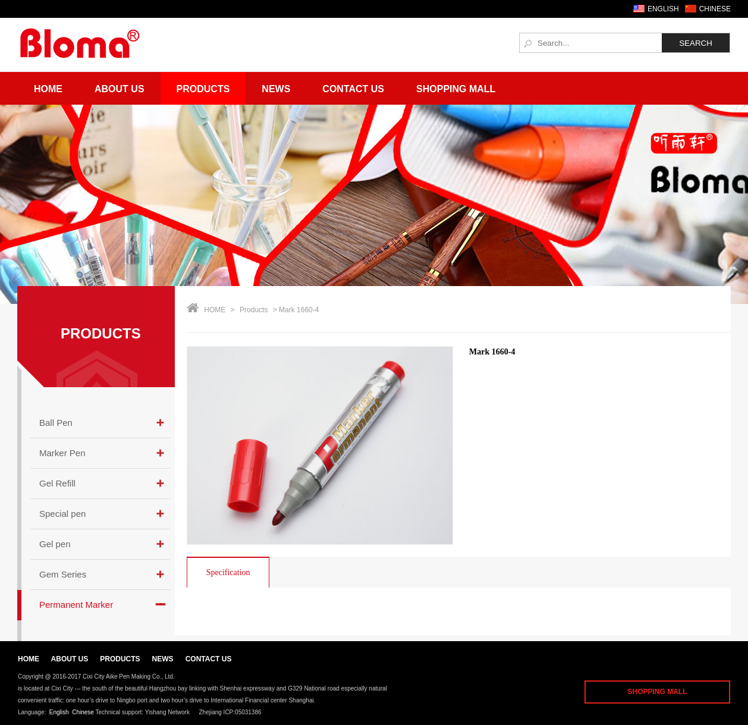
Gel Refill (57, 483)
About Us (119, 89)
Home (48, 89)
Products (203, 89)
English (59, 712)
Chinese (83, 712)
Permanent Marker (76, 605)
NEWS (163, 659)
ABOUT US (70, 659)
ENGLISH (663, 9)
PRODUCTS (101, 333)
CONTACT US (209, 659)
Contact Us (353, 89)
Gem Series (62, 574)
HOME (214, 310)
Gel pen (55, 544)
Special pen (62, 514)
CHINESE (715, 9)
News (276, 89)
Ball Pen (56, 423)
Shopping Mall (455, 89)
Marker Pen (62, 453)
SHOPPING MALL (657, 692)
